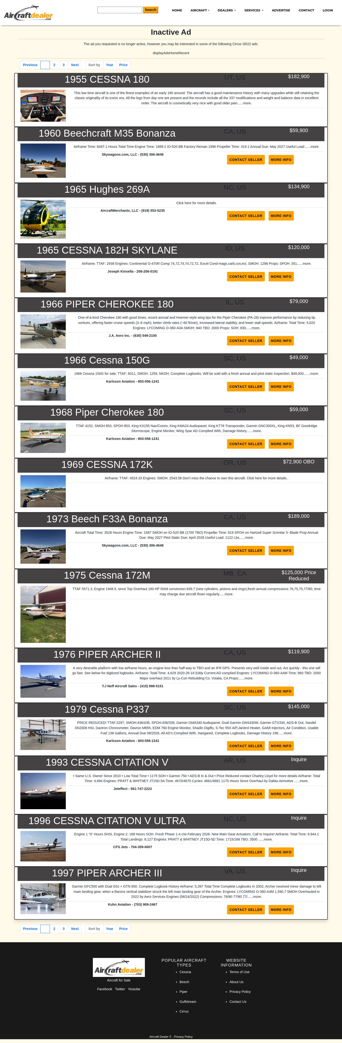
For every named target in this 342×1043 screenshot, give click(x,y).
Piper (184, 992)
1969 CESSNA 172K (107, 464)
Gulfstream (188, 1002)
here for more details (200, 203)
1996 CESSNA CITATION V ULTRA (107, 820)
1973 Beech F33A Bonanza (107, 518)
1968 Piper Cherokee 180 (107, 412)
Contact (306, 10)
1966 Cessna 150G (107, 360)
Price (123, 65)
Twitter (120, 989)
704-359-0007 (141, 847)
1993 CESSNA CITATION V (107, 762)
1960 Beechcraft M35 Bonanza (107, 133)
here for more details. (271, 478)
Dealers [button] (226, 10)
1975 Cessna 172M (107, 575)
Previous (30, 65)
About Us (236, 982)
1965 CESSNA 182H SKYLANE (107, 250)
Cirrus (184, 1011)
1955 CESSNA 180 (107, 79)
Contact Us (237, 1002)
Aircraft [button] (198, 10)
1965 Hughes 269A (107, 189)
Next (75, 65)
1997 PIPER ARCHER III (107, 873)
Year (109, 65)
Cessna (185, 972)
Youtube (134, 989)
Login (328, 10)
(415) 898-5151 (151, 686)
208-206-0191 (147, 271)
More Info (281, 160)
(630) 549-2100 (145, 335)
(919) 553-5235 (153, 210)
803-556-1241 (148, 381)
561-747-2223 (141, 789)
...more (245, 103)
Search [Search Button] (150, 10)
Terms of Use (239, 972)
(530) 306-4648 (151, 154)
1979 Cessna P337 (107, 709)
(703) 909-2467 (145, 904)
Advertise (281, 10)
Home (177, 10)
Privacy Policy (240, 992)
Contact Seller (245, 160)
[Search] (119, 10)
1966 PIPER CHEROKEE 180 (107, 304)
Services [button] (252, 10)
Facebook (104, 989)
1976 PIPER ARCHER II (107, 654)
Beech (184, 982)
